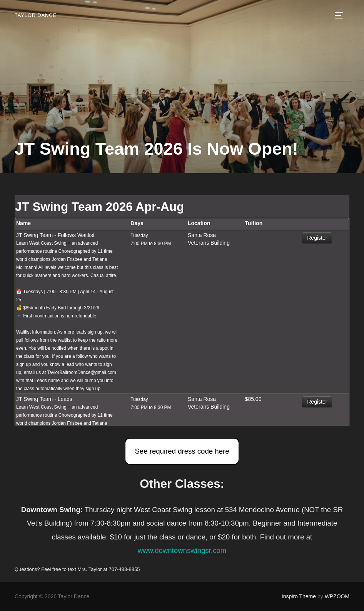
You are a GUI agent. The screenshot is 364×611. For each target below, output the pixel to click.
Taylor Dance (35, 15)
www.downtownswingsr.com (182, 550)
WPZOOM (337, 596)
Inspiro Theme (299, 596)
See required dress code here (182, 451)
